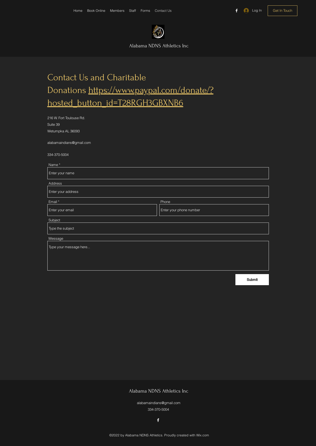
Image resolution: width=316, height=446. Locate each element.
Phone (165, 201)
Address (55, 183)
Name (53, 164)
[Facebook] (236, 10)
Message (56, 238)
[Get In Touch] (282, 10)
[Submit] (252, 279)
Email (53, 201)
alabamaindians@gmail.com (69, 142)
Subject (54, 220)
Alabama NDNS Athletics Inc (159, 46)
